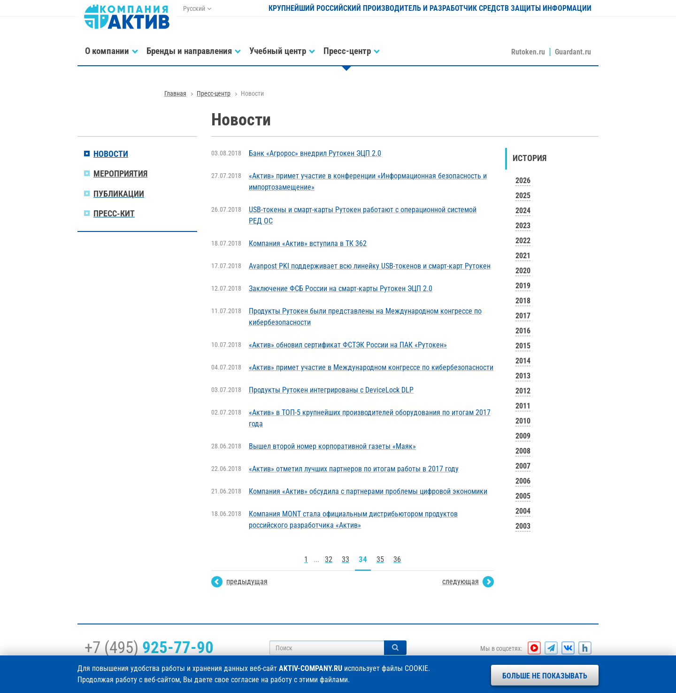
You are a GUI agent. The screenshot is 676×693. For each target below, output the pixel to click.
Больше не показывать (544, 675)
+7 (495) (149, 647)
